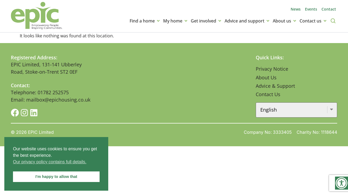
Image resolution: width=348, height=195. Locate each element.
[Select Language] (296, 110)
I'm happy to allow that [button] (56, 176)
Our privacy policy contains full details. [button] (49, 162)
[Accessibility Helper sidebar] (341, 183)
